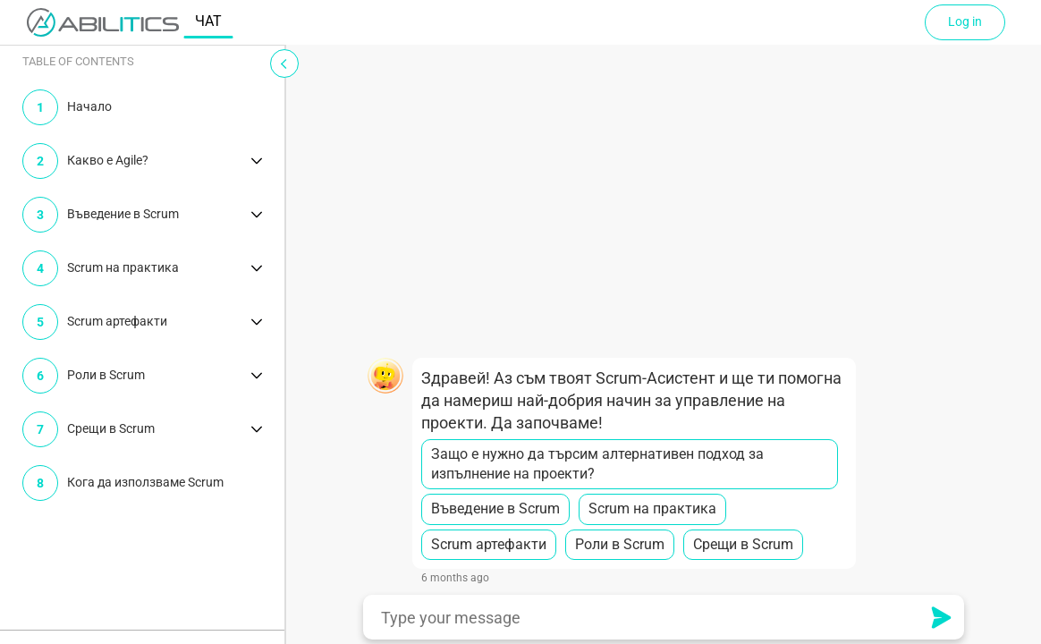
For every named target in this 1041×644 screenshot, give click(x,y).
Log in (965, 21)
